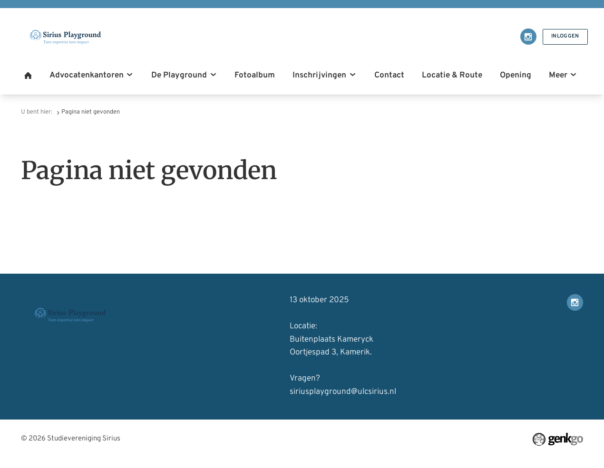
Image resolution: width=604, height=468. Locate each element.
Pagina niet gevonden (90, 112)
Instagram (527, 37)
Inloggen (565, 36)
